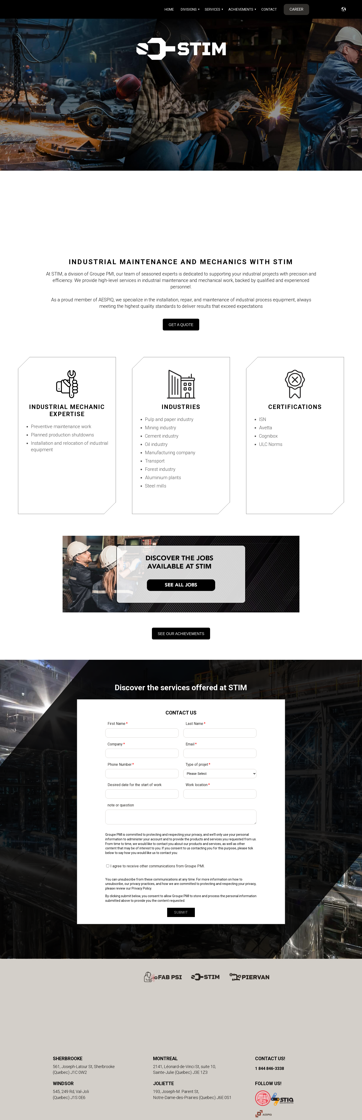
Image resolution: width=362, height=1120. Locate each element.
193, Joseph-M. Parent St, (176, 1038)
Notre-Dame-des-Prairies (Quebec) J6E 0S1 (192, 1044)
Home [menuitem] (169, 9)
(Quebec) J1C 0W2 (70, 1019)
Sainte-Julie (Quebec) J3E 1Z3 (180, 1019)
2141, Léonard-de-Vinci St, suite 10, (184, 1013)
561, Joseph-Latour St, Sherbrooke (84, 1013)
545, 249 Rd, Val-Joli (71, 1038)
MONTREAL (165, 1005)
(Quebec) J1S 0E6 (69, 1044)
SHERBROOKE (67, 1005)
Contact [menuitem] (269, 9)
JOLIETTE (163, 1030)
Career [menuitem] (296, 9)
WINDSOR (63, 1030)
